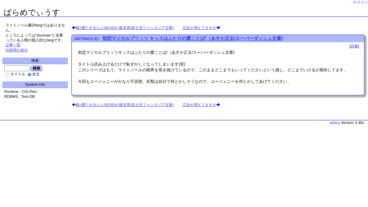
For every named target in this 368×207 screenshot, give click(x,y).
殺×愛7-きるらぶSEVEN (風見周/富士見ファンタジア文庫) (125, 28)
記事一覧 (12, 45)
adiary (334, 122)
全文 (34, 74)
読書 (354, 46)
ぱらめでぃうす (32, 12)
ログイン (360, 2)
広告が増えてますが (199, 28)
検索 (36, 68)
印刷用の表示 (16, 50)
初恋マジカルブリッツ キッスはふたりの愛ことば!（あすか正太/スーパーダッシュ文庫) (192, 38)
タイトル (15, 74)
